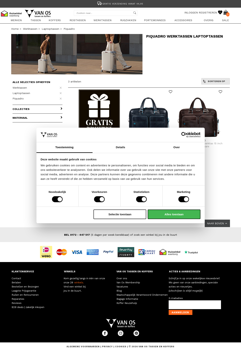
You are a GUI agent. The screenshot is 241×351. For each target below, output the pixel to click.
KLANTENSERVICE (23, 271)
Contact (16, 278)
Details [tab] (120, 147)
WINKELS (69, 271)
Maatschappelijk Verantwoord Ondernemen (142, 294)
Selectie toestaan (119, 214)
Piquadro (69, 28)
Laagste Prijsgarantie (24, 290)
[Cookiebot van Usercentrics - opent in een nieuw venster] (184, 135)
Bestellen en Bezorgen (25, 286)
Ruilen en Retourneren (25, 294)
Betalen (16, 282)
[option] (120, 3)
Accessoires (183, 20)
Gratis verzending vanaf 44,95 (120, 4)
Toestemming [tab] (64, 147)
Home (15, 28)
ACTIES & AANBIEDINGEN (184, 271)
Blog (119, 290)
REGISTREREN (208, 12)
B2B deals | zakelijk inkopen (28, 307)
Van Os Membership (128, 282)
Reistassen (78, 20)
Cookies (120, 346)
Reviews (17, 303)
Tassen (35, 20)
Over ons (121, 278)
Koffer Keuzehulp (126, 303)
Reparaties (18, 299)
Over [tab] (176, 147)
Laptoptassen (50, 28)
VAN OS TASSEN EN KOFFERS (134, 271)
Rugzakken (128, 20)
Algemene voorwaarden (83, 346)
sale (225, 20)
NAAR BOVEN (217, 223)
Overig (208, 20)
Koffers (55, 20)
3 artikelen (74, 81)
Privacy (107, 346)
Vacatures (122, 286)
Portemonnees (155, 20)
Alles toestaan (174, 214)
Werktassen (102, 20)
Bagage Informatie (127, 299)
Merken (16, 20)
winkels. (79, 282)
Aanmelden (180, 312)
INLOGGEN (191, 12)
